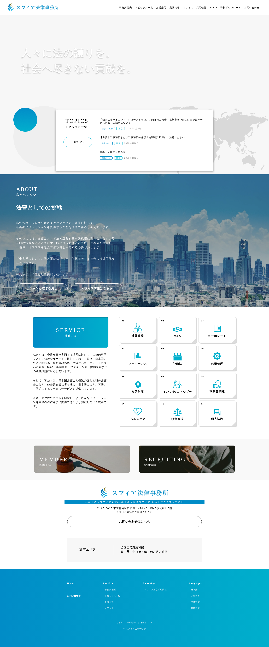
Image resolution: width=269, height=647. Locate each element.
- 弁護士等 (108, 602)
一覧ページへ (78, 142)
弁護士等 (161, 7)
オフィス (188, 7)
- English (194, 596)
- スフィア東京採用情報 (155, 589)
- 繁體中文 (194, 608)
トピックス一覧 (144, 7)
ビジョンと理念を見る (41, 288)
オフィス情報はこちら (96, 288)
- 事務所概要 (109, 589)
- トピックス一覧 (111, 596)
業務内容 (174, 7)
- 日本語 (193, 589)
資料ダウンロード (230, 7)
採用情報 (201, 7)
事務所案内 (125, 7)
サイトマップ (146, 623)
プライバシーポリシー (126, 623)
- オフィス (108, 608)
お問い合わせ (251, 7)
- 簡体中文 (194, 602)
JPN (213, 7)
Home (70, 583)
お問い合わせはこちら (134, 521)
